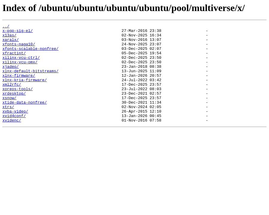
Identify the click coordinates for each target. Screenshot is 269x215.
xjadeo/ (10, 75)
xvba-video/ (15, 129)
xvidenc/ (11, 139)
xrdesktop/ (14, 107)
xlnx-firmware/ (18, 86)
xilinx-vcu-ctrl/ (21, 64)
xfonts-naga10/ (18, 48)
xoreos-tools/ (17, 102)
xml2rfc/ (11, 96)
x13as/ (9, 37)
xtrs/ (8, 123)
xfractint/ (14, 59)
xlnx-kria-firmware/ (24, 91)
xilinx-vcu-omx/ (19, 70)
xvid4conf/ (14, 134)
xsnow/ (9, 113)
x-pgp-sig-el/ (17, 32)
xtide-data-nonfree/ (24, 118)
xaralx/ (10, 43)
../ (5, 27)
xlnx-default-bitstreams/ (30, 80)
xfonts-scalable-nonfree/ (30, 53)
